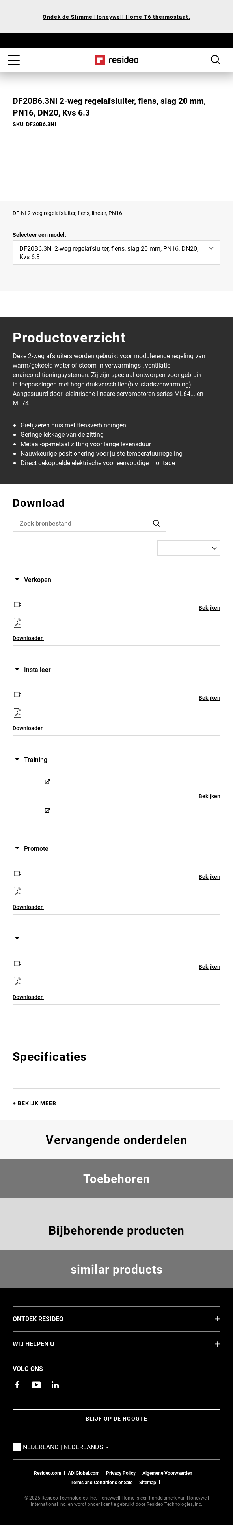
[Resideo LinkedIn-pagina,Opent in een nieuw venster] (55, 1384)
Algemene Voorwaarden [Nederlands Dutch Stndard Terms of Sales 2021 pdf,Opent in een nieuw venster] (167, 1473)
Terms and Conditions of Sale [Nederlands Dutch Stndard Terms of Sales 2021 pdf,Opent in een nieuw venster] (101, 1482)
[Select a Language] (188, 548)
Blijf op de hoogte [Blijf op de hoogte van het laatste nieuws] (116, 1418)
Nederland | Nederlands (77, 1446)
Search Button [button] (215, 59)
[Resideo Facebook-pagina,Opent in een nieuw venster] (17, 1384)
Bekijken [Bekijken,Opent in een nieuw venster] (209, 607)
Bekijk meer (37, 1103)
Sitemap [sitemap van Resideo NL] (147, 1482)
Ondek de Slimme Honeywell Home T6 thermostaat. (116, 16)
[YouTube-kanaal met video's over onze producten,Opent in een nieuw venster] (36, 1384)
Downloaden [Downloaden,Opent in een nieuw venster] (28, 638)
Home (116, 60)
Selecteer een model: (39, 234)
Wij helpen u (45, 1343)
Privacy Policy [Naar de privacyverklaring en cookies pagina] (121, 1473)
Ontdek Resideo (50, 1318)
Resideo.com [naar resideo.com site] (47, 1473)
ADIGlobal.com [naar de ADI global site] (83, 1473)
